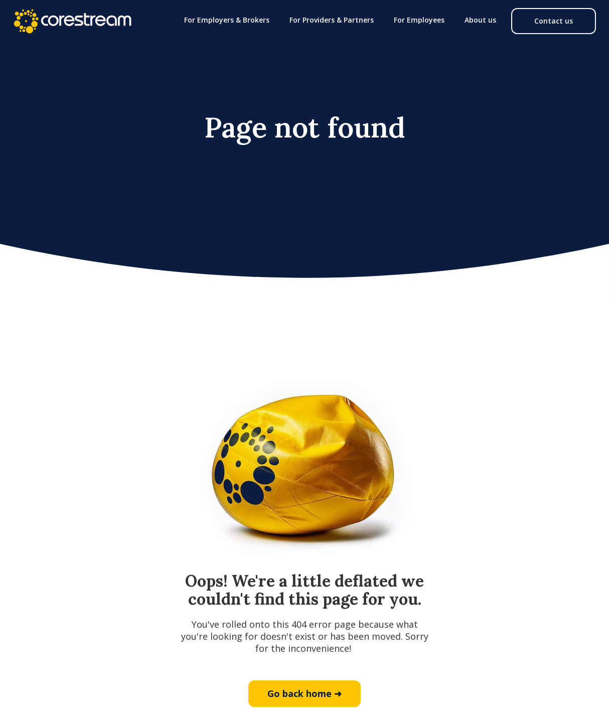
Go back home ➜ (304, 693)
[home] (72, 21)
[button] (226, 20)
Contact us (553, 21)
